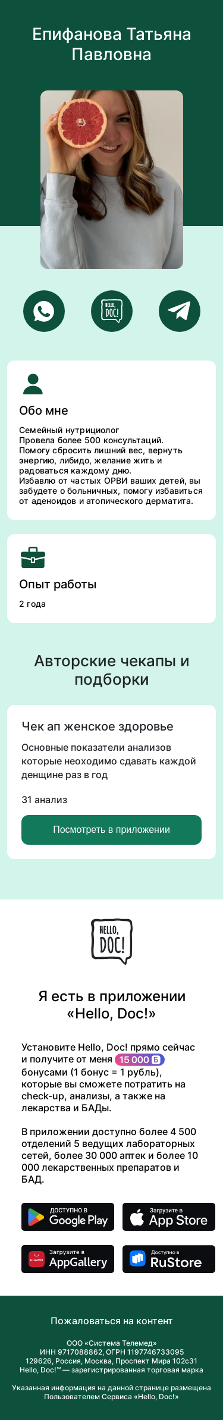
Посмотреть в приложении (111, 830)
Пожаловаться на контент (112, 1321)
